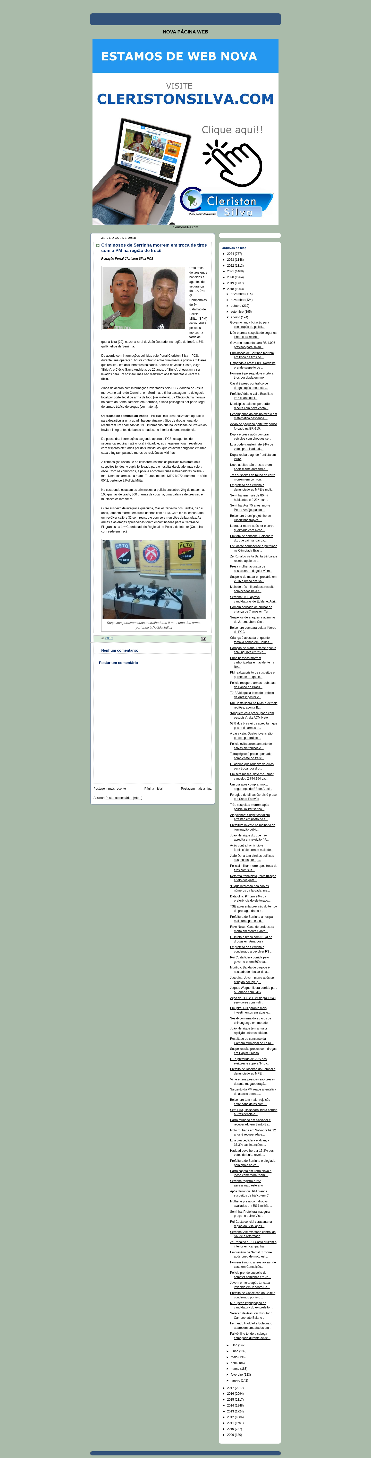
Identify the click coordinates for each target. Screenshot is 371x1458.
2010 (231, 1429)
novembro (238, 300)
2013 (231, 1411)
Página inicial (153, 788)
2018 (231, 289)
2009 (231, 1435)
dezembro (238, 294)
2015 (231, 1399)
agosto (236, 317)
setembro (237, 311)
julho (234, 1345)
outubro (236, 306)
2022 (231, 265)
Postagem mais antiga (196, 788)
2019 (231, 283)
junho (235, 1351)
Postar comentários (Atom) (124, 798)
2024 (231, 254)
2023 (231, 259)
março (235, 1368)
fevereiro (237, 1374)
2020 (231, 277)
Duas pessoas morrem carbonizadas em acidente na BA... (252, 662)
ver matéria (161, 397)
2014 (231, 1405)
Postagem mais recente (110, 788)
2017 (231, 1388)
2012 (231, 1417)
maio (234, 1357)
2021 (231, 271)
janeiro (236, 1380)
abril (234, 1363)
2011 (231, 1423)
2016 (231, 1393)
